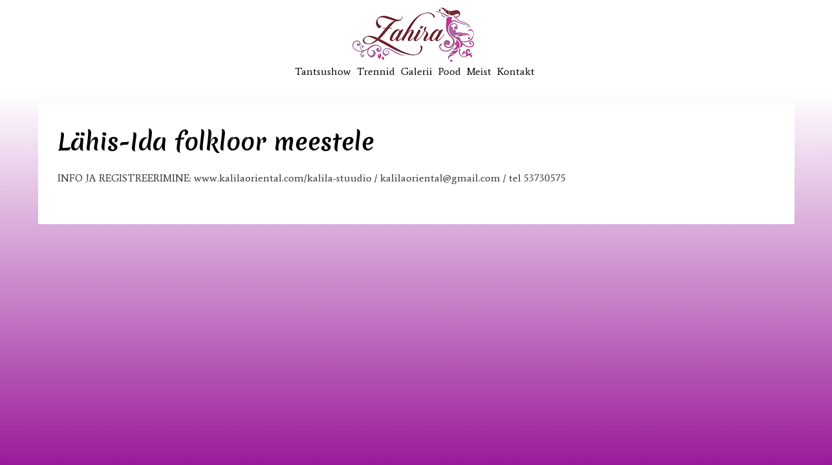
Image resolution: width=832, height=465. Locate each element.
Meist (479, 71)
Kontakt (516, 71)
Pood (449, 71)
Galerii (416, 71)
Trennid (376, 71)
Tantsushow (323, 71)
